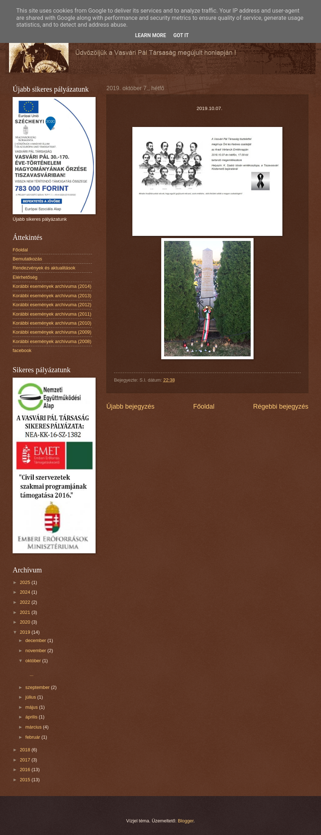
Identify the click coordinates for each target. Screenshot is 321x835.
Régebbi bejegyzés (280, 406)
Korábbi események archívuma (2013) (52, 295)
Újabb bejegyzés (130, 406)
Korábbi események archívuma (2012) (52, 304)
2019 (25, 632)
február (33, 737)
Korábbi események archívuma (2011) (52, 314)
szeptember (38, 687)
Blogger (186, 820)
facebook (22, 350)
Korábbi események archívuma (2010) (52, 323)
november (36, 650)
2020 (25, 622)
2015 (25, 779)
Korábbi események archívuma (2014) (52, 286)
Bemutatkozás (27, 259)
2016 (25, 769)
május (32, 707)
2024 (25, 592)
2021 (25, 612)
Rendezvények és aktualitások (44, 268)
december (36, 640)
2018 (25, 749)
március (34, 727)
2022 (25, 602)
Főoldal (203, 406)
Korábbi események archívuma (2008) (52, 341)
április (32, 717)
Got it (181, 35)
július (31, 697)
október (33, 660)
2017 (25, 760)
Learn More (150, 35)
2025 (25, 582)
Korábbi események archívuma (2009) (52, 332)
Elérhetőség (25, 277)
